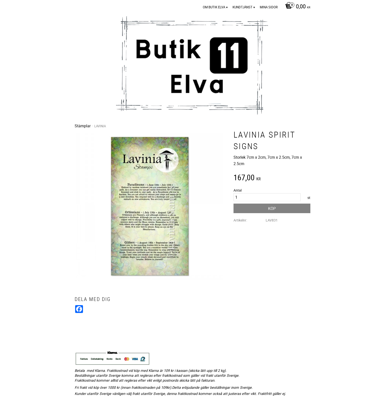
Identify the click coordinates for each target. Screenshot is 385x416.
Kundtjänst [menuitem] (242, 7)
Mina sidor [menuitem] (269, 7)
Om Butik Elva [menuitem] (214, 7)
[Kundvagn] (296, 7)
